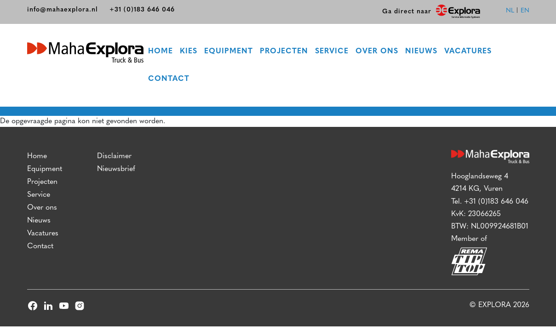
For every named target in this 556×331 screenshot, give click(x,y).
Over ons (376, 51)
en (525, 10)
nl (510, 10)
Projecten (284, 51)
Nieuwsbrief (116, 169)
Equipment (228, 51)
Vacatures (468, 51)
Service (332, 51)
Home (160, 51)
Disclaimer (114, 156)
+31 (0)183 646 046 (142, 9)
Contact (168, 79)
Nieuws (421, 51)
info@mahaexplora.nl (62, 9)
